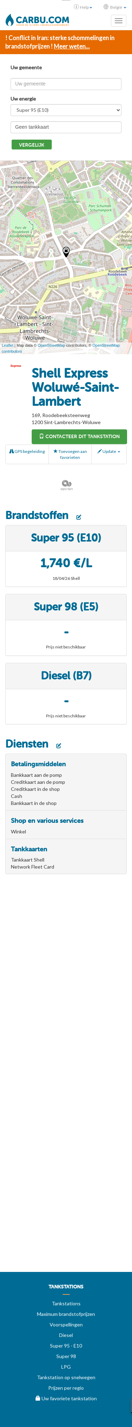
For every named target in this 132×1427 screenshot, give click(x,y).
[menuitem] (66, 1289)
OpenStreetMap (51, 345)
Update (109, 451)
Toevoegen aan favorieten (70, 454)
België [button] (114, 7)
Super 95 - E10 (66, 1346)
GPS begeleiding (27, 451)
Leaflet (7, 345)
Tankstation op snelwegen (66, 1377)
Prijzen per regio (66, 1388)
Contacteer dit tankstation (79, 437)
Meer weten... (72, 46)
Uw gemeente (26, 67)
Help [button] (83, 7)
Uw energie (23, 99)
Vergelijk (31, 145)
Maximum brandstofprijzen (66, 1314)
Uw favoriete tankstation (66, 1398)
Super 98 (66, 1356)
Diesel (66, 1335)
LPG (66, 1367)
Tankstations (66, 1303)
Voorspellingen (66, 1324)
